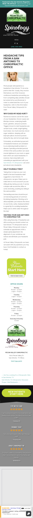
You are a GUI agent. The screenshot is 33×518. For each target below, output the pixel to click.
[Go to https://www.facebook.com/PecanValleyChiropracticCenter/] (15, 43)
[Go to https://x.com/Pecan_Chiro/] (17, 43)
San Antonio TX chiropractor (13, 163)
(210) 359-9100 (16, 47)
